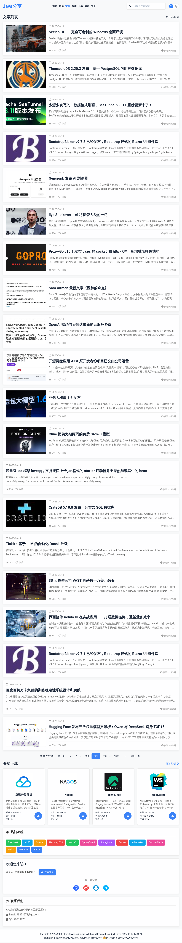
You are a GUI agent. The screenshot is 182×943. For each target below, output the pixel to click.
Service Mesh (156, 842)
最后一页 (135, 756)
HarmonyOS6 (56, 842)
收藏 (63, 51)
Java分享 (13, 6)
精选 (60, 6)
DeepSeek (13, 842)
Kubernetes (137, 842)
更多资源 (172, 764)
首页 (54, 6)
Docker (122, 842)
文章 (67, 6)
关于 (92, 6)
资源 (73, 6)
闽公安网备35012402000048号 (120, 938)
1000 (116, 756)
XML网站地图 (72, 938)
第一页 (61, 756)
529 (96, 756)
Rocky (37, 850)
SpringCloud (106, 842)
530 (105, 756)
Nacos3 (72, 842)
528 (87, 756)
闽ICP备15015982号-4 (91, 938)
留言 (86, 6)
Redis (11, 850)
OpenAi (39, 842)
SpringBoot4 (88, 842)
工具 (79, 6)
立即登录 (47, 872)
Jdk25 (27, 842)
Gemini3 (23, 850)
